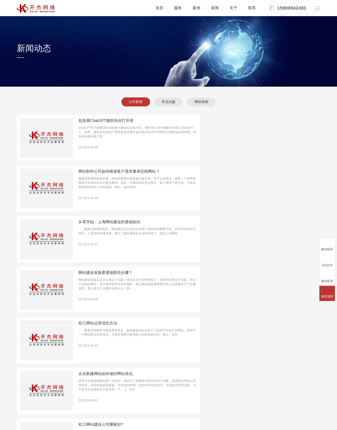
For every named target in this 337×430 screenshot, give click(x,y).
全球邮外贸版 (222, 375)
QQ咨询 (327, 262)
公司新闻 (133, 102)
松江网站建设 (63, 410)
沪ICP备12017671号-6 (170, 422)
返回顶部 (327, 293)
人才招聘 (312, 381)
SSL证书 (245, 369)
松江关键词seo (186, 410)
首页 (159, 8)
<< (117, 318)
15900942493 (291, 8)
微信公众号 (173, 381)
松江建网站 (80, 410)
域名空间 (245, 363)
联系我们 (312, 387)
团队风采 (312, 375)
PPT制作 (267, 369)
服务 (178, 8)
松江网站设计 (206, 410)
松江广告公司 (122, 410)
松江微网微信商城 (164, 410)
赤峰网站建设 (225, 410)
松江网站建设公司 (101, 410)
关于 (233, 8)
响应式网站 (173, 369)
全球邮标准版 (222, 369)
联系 (252, 8)
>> (211, 318)
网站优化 (196, 369)
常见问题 (168, 102)
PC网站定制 (174, 363)
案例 (196, 8)
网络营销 (204, 102)
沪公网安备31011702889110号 (215, 422)
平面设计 (267, 363)
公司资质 (312, 369)
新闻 (215, 8)
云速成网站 (173, 375)
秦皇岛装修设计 (42, 410)
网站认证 (196, 375)
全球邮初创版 (222, 363)
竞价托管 (196, 363)
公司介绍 (312, 363)
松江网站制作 (141, 410)
